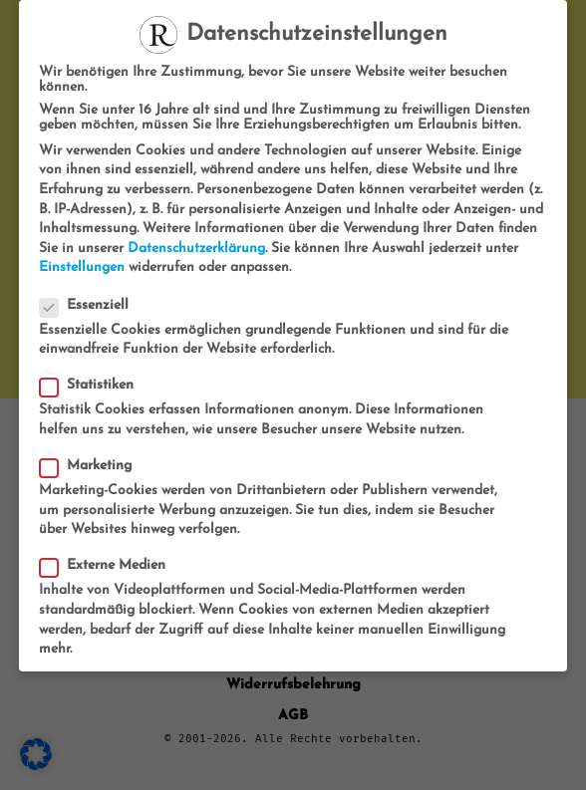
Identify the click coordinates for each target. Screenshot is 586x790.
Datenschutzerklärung (196, 248)
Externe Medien (108, 565)
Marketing (92, 465)
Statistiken (92, 385)
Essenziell (90, 305)
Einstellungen (82, 267)
